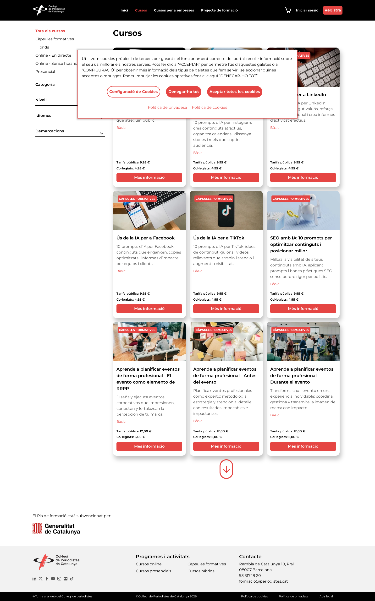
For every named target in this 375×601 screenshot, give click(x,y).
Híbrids (42, 47)
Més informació (149, 177)
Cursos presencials (153, 571)
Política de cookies (209, 107)
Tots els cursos (50, 31)
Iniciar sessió (307, 10)
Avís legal (326, 596)
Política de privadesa (167, 107)
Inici (124, 10)
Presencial (45, 71)
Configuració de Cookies (133, 91)
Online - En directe (53, 55)
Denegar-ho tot (183, 91)
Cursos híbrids (201, 571)
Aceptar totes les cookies (235, 91)
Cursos (141, 10)
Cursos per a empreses (174, 10)
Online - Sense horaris (56, 63)
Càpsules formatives (54, 39)
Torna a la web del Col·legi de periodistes (63, 596)
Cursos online (149, 564)
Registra (333, 10)
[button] (70, 86)
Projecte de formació (219, 10)
